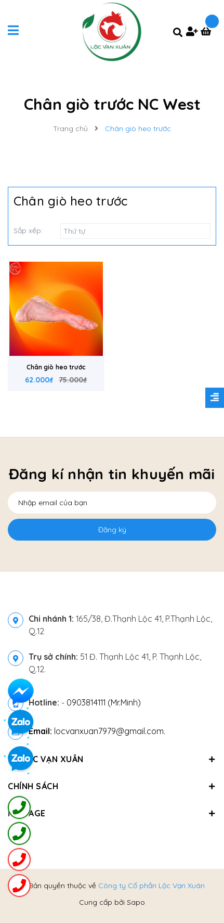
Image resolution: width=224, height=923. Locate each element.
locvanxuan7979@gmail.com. (97, 731)
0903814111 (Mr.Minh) (104, 702)
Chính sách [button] (112, 786)
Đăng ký (112, 529)
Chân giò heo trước (56, 367)
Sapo (136, 902)
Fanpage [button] (112, 813)
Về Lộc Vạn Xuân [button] (112, 759)
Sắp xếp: (28, 230)
